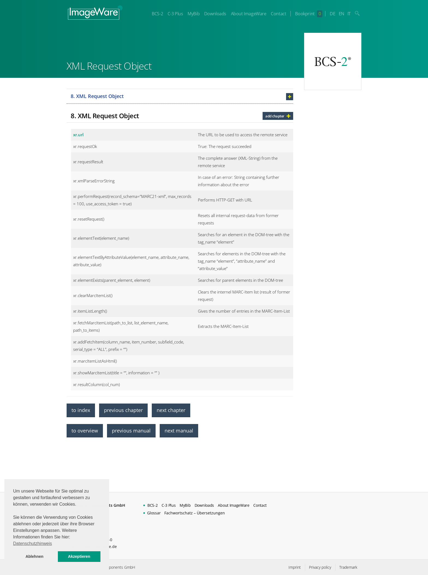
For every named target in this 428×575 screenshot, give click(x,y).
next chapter (171, 410)
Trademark (348, 567)
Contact (278, 14)
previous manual (131, 430)
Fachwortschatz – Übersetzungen (194, 512)
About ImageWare (248, 14)
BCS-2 (157, 14)
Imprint (295, 567)
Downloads (215, 14)
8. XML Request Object (97, 96)
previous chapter (123, 410)
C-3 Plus (175, 14)
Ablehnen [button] (34, 556)
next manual (179, 430)
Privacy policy (320, 567)
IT (349, 14)
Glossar (154, 512)
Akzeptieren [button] (79, 556)
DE (332, 14)
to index (81, 410)
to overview (85, 430)
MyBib (194, 14)
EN (341, 14)
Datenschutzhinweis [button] (32, 543)
